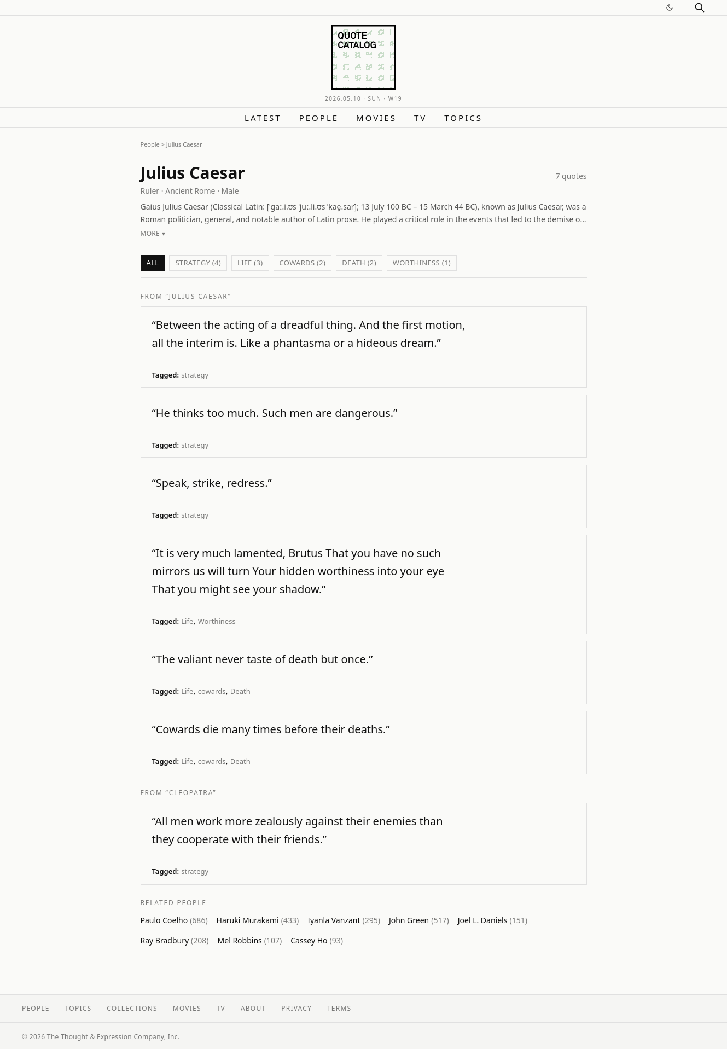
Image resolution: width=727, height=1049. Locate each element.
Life (187, 621)
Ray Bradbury (175, 940)
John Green (419, 920)
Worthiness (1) (422, 263)
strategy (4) (198, 263)
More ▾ (153, 233)
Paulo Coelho (174, 920)
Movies (376, 117)
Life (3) (250, 263)
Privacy (296, 1008)
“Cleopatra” (191, 792)
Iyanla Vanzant (343, 920)
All (153, 263)
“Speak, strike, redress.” (212, 483)
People (319, 117)
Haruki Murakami (258, 920)
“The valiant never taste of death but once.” (262, 659)
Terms (339, 1008)
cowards (212, 691)
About (253, 1008)
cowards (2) (303, 263)
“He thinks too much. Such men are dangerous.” (275, 412)
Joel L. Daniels (492, 920)
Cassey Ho (316, 940)
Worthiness (217, 621)
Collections (132, 1008)
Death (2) (359, 263)
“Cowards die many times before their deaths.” (271, 729)
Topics (463, 117)
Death (240, 691)
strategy (194, 375)
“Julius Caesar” (198, 296)
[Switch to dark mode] (669, 7)
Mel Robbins (250, 940)
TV (420, 117)
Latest (263, 117)
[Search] (699, 7)
